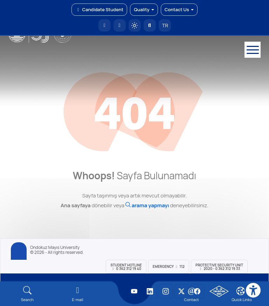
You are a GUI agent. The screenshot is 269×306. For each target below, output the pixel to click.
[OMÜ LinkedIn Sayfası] (150, 291)
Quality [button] (144, 9)
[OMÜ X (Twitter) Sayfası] (181, 291)
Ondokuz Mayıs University (55, 247)
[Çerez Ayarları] (240, 291)
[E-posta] (119, 25)
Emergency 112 (169, 266)
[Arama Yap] (150, 25)
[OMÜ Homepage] (104, 25)
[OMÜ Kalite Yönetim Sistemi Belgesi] (219, 291)
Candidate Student (99, 9)
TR (164, 25)
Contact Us (179, 9)
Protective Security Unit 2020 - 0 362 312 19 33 (219, 267)
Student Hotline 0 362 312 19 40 (126, 267)
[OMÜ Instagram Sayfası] (166, 291)
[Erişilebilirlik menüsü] (253, 290)
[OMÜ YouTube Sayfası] (134, 291)
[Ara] (147, 205)
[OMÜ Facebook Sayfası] (197, 291)
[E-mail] (78, 294)
